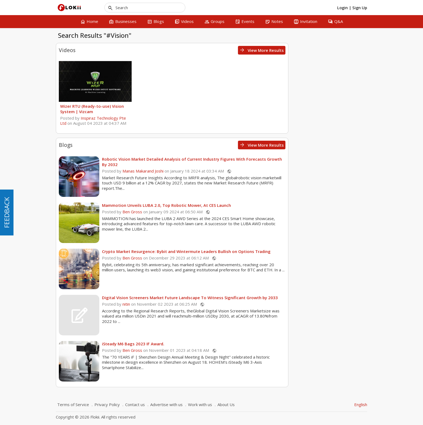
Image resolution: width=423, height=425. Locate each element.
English (360, 404)
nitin (205, 304)
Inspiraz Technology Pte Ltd (172, 120)
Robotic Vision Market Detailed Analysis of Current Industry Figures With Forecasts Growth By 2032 (271, 161)
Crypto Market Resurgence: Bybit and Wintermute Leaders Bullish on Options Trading (265, 251)
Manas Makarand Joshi (222, 171)
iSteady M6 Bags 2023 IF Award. (212, 343)
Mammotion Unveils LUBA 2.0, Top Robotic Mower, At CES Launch (245, 205)
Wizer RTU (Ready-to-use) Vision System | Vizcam (171, 108)
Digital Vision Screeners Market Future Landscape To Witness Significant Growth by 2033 (269, 297)
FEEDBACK (6, 212)
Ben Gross (211, 211)
